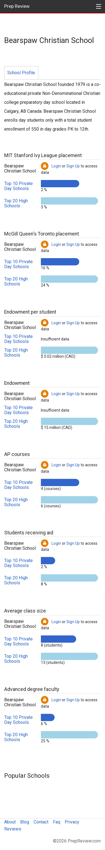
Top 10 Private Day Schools (18, 186)
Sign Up (73, 166)
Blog (24, 822)
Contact (41, 822)
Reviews (12, 829)
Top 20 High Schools (16, 203)
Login (56, 166)
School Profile (21, 72)
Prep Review (17, 6)
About (10, 822)
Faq (56, 822)
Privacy (72, 822)
